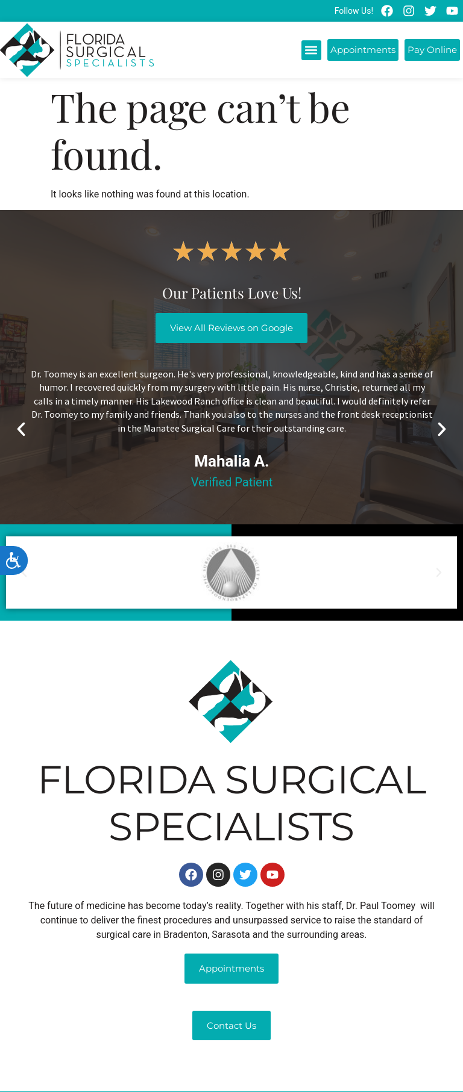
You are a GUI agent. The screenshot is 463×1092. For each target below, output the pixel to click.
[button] (311, 50)
